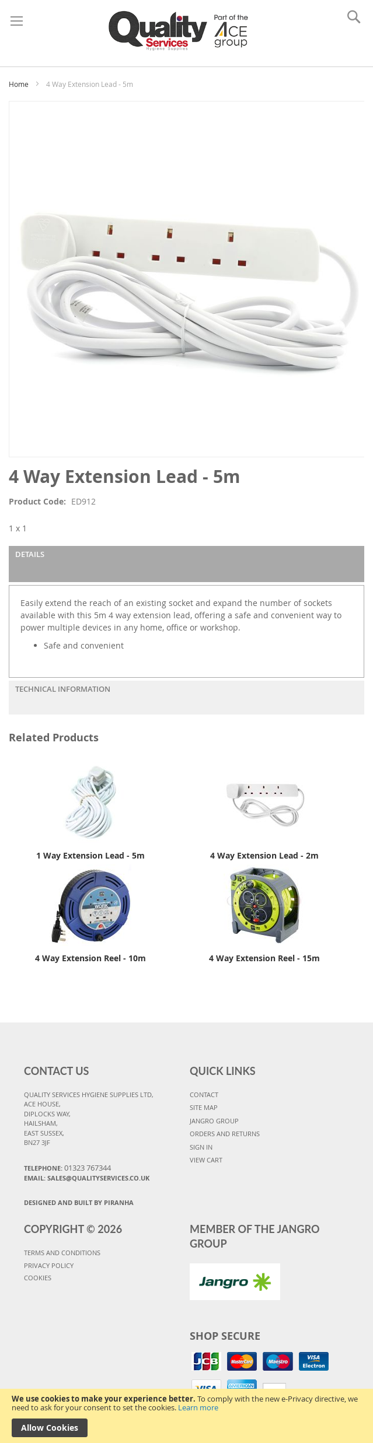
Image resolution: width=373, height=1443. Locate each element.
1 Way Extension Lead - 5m (90, 855)
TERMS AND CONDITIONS (62, 1252)
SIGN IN (201, 1147)
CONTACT (204, 1094)
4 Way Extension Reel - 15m (264, 958)
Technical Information (62, 689)
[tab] (186, 564)
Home (19, 84)
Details (29, 554)
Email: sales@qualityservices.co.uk (86, 1178)
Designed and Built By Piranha (79, 1202)
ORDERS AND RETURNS (225, 1133)
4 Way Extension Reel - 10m (90, 958)
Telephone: (67, 1167)
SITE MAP (204, 1107)
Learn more (198, 1407)
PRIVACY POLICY (49, 1265)
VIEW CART (206, 1159)
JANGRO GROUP (214, 1120)
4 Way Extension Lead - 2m (264, 855)
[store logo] (180, 30)
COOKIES (37, 1277)
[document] (186, 1416)
